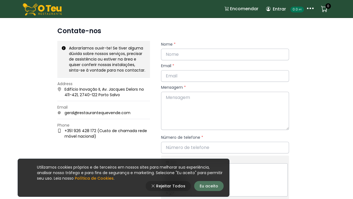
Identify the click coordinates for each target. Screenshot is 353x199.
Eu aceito (209, 186)
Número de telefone (182, 137)
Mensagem (173, 87)
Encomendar (241, 9)
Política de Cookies (94, 178)
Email (167, 66)
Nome (168, 44)
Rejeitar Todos (168, 186)
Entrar (276, 9)
